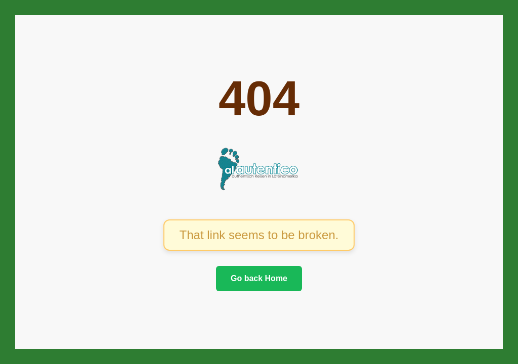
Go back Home (259, 278)
